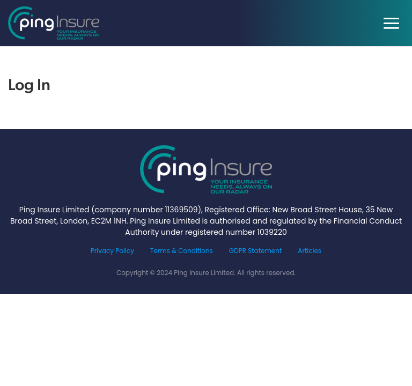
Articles (309, 250)
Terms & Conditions (181, 250)
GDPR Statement (255, 250)
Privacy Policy (112, 250)
